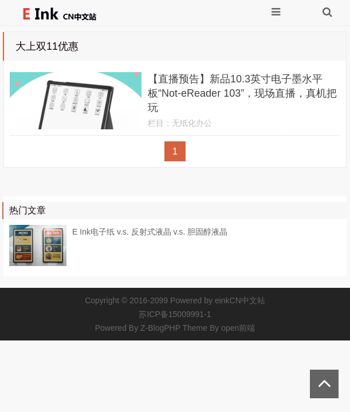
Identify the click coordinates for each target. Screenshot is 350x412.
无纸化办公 (192, 123)
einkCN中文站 (240, 300)
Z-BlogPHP (160, 327)
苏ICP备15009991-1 (175, 314)
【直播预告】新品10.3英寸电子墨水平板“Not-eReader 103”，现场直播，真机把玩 (242, 93)
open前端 (238, 327)
